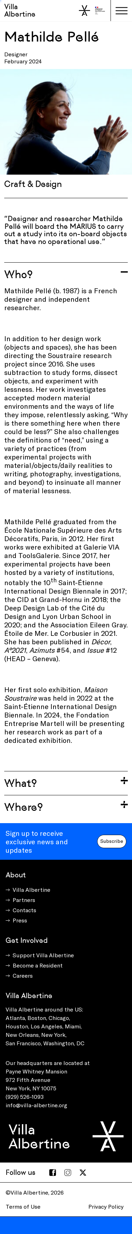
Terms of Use (23, 1206)
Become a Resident (38, 965)
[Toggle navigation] (121, 10)
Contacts (24, 910)
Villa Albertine (20, 10)
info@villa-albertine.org (36, 1105)
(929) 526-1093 (25, 1096)
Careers (23, 975)
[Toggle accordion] (66, 274)
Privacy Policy (106, 1206)
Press (20, 920)
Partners (24, 899)
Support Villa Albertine (43, 955)
